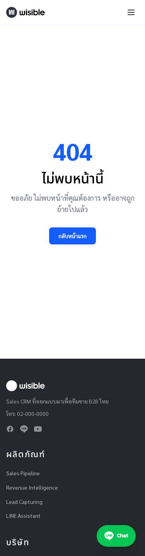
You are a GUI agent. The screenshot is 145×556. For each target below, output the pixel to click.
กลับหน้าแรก (72, 235)
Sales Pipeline (23, 473)
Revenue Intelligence (32, 487)
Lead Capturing (24, 501)
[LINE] (24, 429)
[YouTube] (38, 429)
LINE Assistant (23, 515)
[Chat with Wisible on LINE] (116, 536)
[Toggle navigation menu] (131, 12)
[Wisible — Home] (25, 12)
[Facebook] (10, 429)
